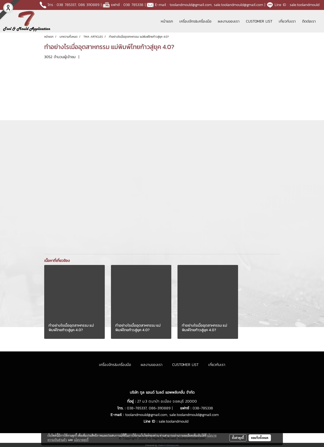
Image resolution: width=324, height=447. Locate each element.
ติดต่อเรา (309, 21)
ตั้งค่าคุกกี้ (238, 438)
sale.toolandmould (304, 4)
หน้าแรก (167, 21)
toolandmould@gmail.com (191, 4)
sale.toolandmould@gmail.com (238, 4)
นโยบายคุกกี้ (81, 440)
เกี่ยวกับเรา (287, 21)
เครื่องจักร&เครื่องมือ (195, 21)
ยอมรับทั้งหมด (259, 438)
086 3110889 (88, 4)
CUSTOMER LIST (259, 21)
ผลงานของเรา (228, 21)
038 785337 (66, 4)
